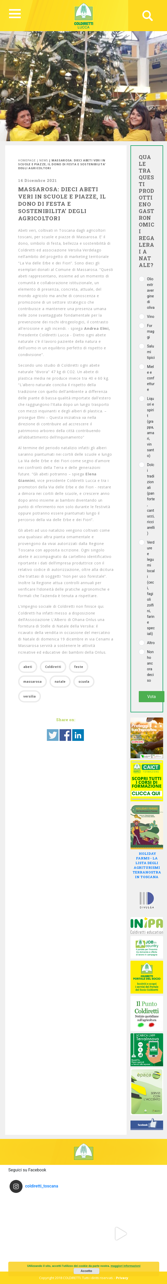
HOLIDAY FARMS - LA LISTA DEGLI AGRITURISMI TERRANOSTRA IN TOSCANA (147, 865)
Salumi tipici (151, 352)
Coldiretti (53, 667)
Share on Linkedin (78, 735)
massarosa (32, 681)
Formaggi (150, 331)
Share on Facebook (65, 735)
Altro (151, 643)
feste (78, 667)
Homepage (26, 160)
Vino (150, 317)
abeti (27, 667)
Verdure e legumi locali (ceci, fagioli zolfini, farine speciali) (151, 588)
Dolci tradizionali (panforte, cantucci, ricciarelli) (151, 499)
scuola (83, 681)
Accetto (86, 1271)
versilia (29, 696)
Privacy (122, 1277)
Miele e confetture (151, 378)
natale (60, 681)
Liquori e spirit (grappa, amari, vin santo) (150, 427)
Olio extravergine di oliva (151, 293)
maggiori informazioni (125, 1265)
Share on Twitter (53, 735)
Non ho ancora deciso (150, 666)
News (43, 160)
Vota (151, 696)
